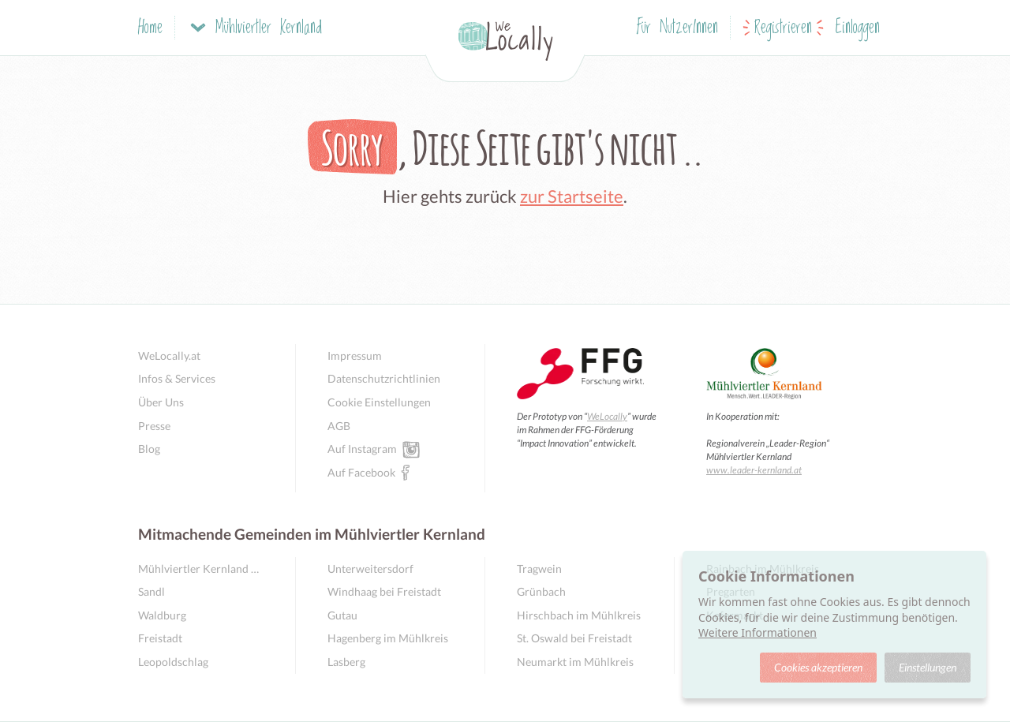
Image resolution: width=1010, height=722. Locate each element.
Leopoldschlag (173, 661)
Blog (149, 448)
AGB (338, 425)
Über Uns (161, 402)
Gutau (342, 615)
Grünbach (541, 591)
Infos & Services (176, 378)
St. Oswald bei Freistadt (574, 638)
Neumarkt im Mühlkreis (575, 661)
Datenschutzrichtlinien (383, 378)
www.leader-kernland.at (754, 470)
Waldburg (162, 615)
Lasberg (346, 661)
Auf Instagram (362, 448)
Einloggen (858, 28)
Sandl (151, 591)
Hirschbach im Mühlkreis (579, 615)
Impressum (354, 355)
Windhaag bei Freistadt (384, 591)
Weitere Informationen (757, 632)
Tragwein (539, 568)
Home (150, 28)
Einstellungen (927, 667)
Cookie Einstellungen (379, 402)
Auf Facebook (361, 472)
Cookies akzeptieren (818, 667)
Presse (154, 425)
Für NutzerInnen (677, 28)
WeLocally (607, 416)
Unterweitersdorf (370, 568)
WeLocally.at (169, 355)
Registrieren (783, 28)
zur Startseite (571, 196)
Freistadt (160, 638)
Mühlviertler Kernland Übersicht (201, 568)
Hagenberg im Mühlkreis (387, 638)
